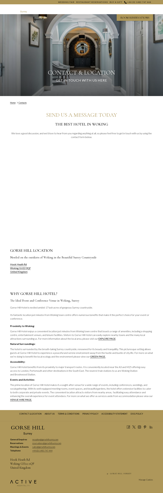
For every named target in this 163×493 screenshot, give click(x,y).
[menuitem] (30, 414)
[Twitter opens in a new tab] (133, 426)
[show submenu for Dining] (144, 9)
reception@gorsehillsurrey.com (45, 439)
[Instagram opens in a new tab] (139, 426)
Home (13, 102)
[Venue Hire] (117, 9)
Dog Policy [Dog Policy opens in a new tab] (137, 414)
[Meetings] (96, 9)
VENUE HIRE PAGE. (21, 399)
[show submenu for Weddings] (86, 9)
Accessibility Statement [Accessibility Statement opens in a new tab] (114, 414)
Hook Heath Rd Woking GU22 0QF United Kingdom (20, 268)
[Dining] (136, 9)
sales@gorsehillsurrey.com (43, 447)
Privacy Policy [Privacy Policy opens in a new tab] (91, 414)
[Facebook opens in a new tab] (128, 426)
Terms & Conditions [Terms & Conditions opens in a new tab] (69, 414)
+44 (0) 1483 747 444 (42, 450)
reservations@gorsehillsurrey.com (46, 443)
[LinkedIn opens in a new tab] (151, 426)
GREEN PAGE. (98, 356)
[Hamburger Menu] (149, 9)
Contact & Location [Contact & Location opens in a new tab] (30, 414)
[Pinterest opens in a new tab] (145, 426)
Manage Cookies (146, 480)
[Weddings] (76, 9)
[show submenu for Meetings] (105, 9)
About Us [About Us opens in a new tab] (50, 414)
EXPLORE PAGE (107, 338)
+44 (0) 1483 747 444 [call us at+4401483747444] (137, 2)
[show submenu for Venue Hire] (128, 9)
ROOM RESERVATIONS (134, 17)
